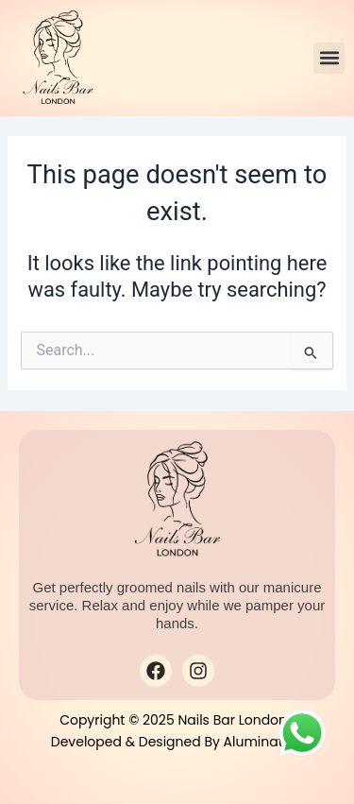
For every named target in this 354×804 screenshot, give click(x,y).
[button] (329, 58)
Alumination (264, 741)
